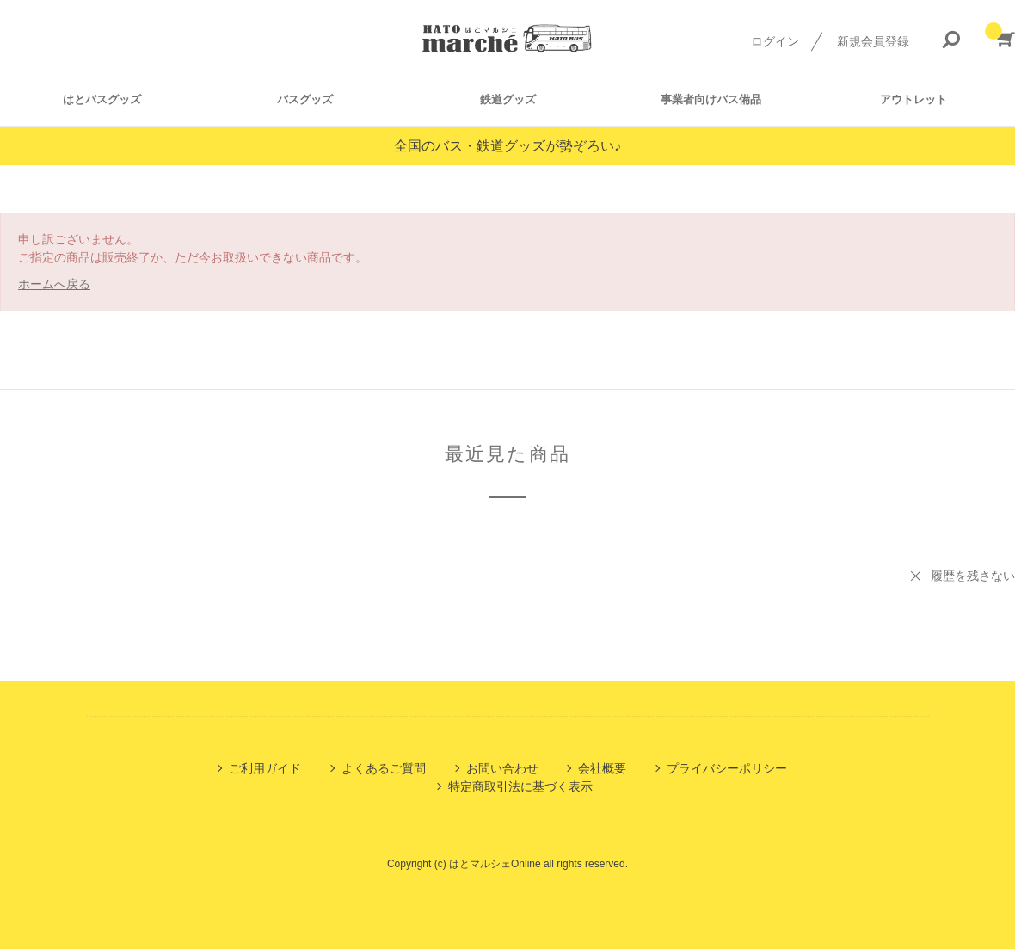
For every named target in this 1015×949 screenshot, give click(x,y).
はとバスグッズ (102, 99)
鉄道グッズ (508, 99)
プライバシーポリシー (727, 768)
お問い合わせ (502, 768)
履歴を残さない (973, 575)
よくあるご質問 (383, 768)
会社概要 (602, 768)
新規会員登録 (873, 41)
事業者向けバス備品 (711, 99)
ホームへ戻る (54, 284)
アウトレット (913, 99)
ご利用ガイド (265, 768)
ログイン (775, 41)
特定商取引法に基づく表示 (520, 786)
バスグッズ (305, 99)
